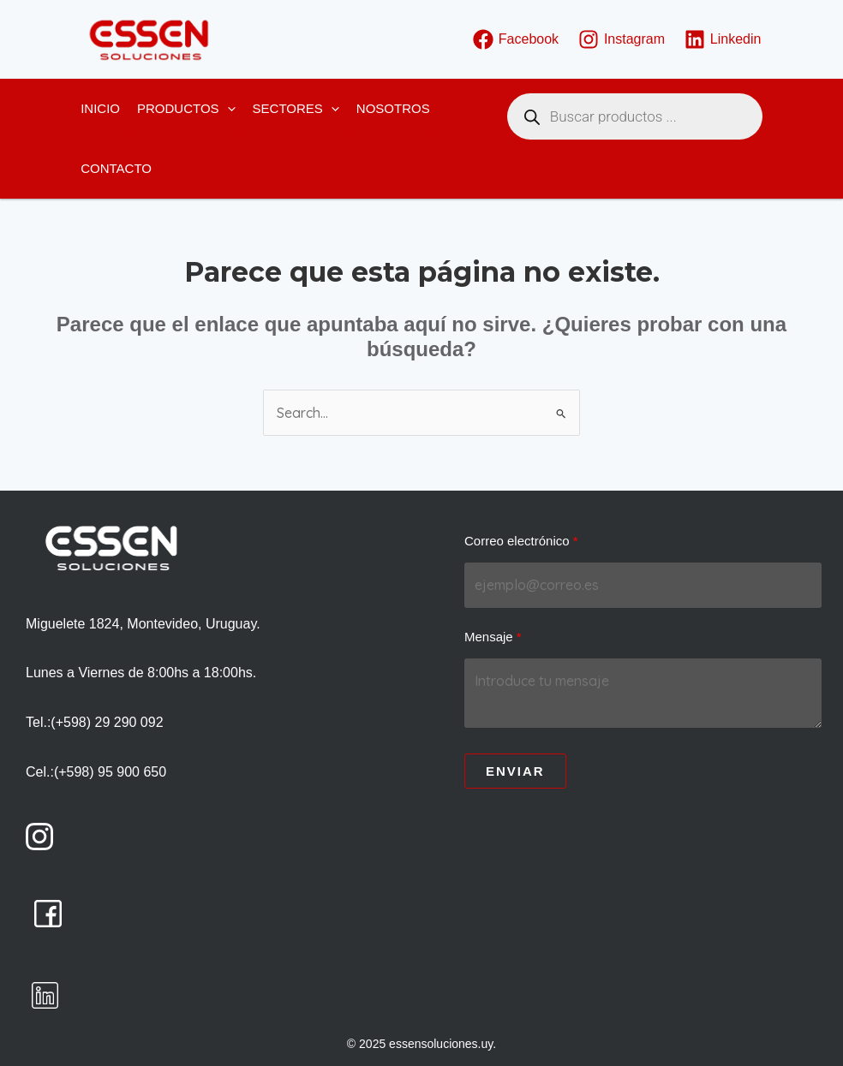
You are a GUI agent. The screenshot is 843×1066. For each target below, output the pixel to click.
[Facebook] (515, 39)
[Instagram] (622, 39)
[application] (227, 108)
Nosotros (393, 108)
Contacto (116, 168)
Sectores (296, 108)
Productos (186, 108)
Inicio (100, 108)
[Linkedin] (722, 39)
